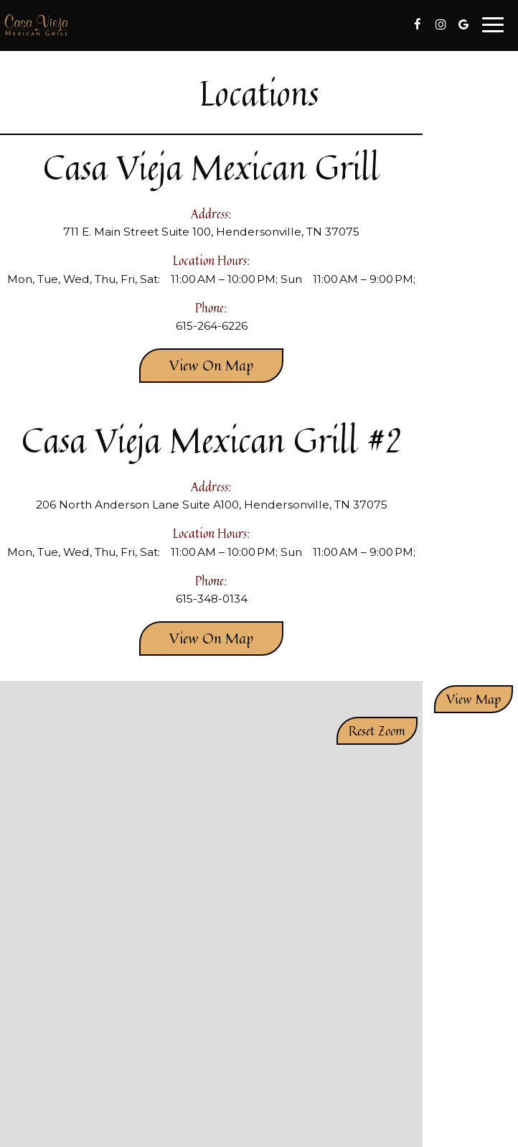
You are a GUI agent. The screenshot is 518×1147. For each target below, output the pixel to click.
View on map (196, 368)
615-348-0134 (212, 598)
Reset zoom (377, 730)
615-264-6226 (212, 326)
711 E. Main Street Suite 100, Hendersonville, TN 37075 (211, 231)
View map (473, 699)
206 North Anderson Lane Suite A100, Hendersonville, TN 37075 (211, 504)
